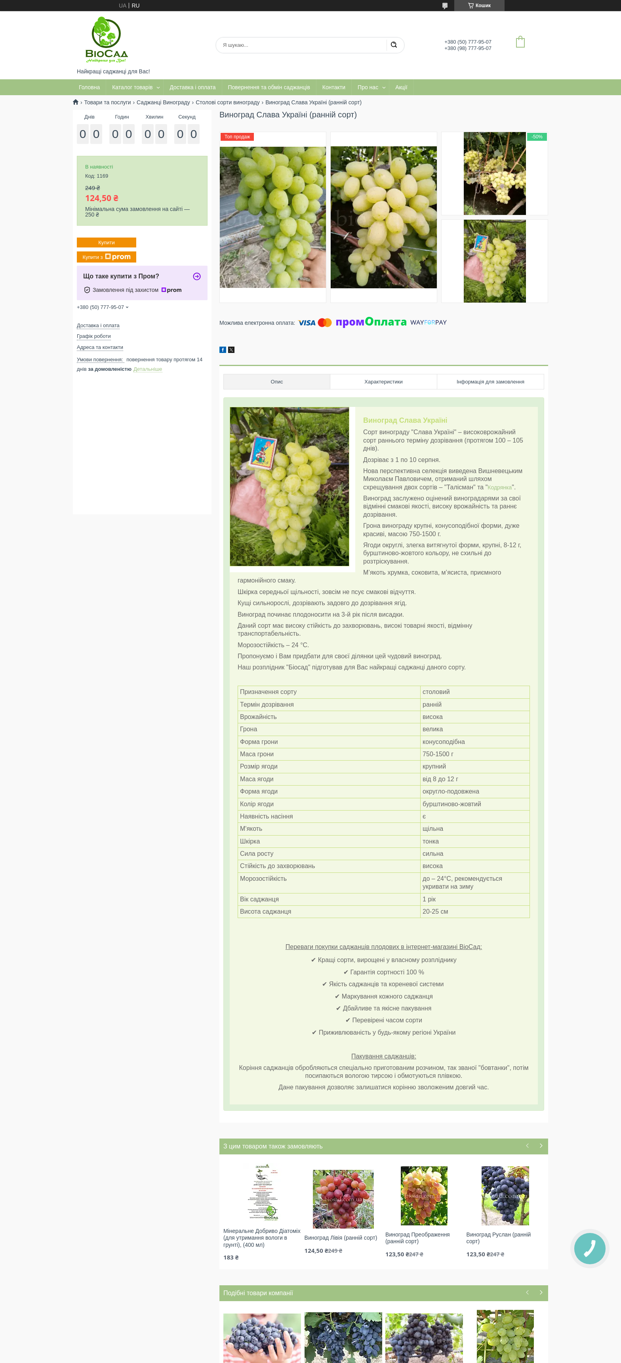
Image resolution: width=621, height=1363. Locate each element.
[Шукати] (394, 45)
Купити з (106, 257)
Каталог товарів (132, 87)
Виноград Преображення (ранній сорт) (417, 1238)
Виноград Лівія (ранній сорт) (341, 1238)
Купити (106, 242)
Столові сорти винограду (228, 102)
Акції (401, 87)
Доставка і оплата (192, 87)
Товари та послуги (107, 102)
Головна (89, 87)
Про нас (368, 87)
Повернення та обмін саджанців (269, 87)
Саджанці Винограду (163, 102)
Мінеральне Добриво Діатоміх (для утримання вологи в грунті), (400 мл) (262, 1238)
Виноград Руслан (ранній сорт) (499, 1238)
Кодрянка (500, 487)
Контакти (333, 87)
